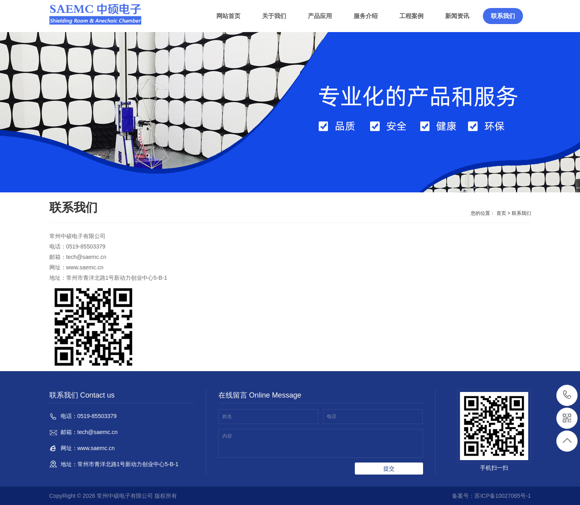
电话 (331, 416)
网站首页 (228, 15)
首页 (501, 213)
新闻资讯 (457, 15)
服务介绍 (366, 15)
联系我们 (503, 15)
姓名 (227, 416)
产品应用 (320, 15)
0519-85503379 (567, 395)
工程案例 (411, 15)
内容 (227, 436)
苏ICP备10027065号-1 (502, 496)
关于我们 (274, 15)
